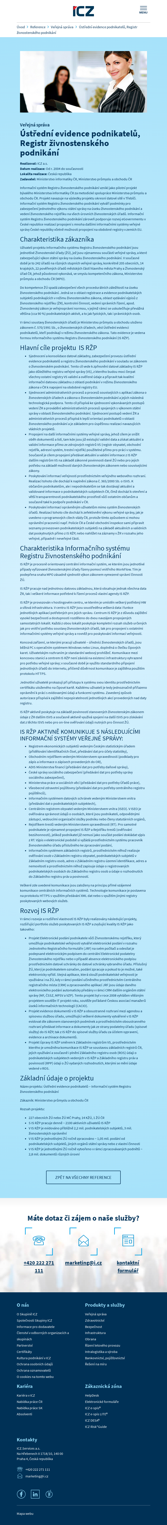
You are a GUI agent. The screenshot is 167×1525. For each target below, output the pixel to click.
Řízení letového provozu (102, 1345)
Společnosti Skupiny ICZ (34, 1320)
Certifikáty (24, 1351)
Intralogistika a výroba (101, 1351)
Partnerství (25, 1345)
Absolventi (24, 1414)
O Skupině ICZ (27, 1314)
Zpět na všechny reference (83, 1177)
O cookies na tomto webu (35, 1376)
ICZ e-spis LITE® (96, 1414)
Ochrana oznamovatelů (34, 1370)
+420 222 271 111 (37, 1469)
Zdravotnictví (94, 1320)
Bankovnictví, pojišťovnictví (105, 1358)
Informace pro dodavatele (36, 1326)
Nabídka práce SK (29, 1408)
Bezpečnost (93, 1326)
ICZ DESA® (92, 1420)
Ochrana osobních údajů (35, 1364)
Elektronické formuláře (102, 1401)
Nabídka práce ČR (29, 1401)
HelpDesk (92, 1395)
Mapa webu (25, 1513)
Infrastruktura (95, 1333)
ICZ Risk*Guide (96, 1426)
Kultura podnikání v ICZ (34, 1358)
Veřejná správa (35, 125)
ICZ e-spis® (93, 1408)
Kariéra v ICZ (26, 1395)
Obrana (90, 1339)
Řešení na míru (96, 1364)
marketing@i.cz (83, 1262)
